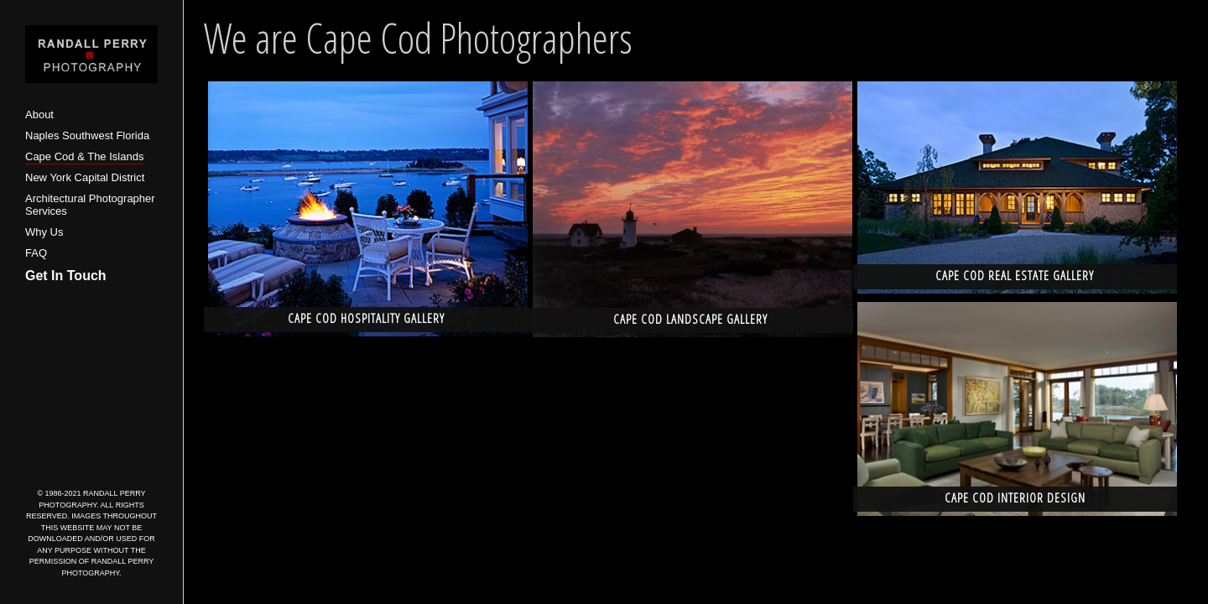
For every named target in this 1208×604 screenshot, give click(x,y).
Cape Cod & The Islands (84, 156)
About (39, 114)
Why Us (44, 232)
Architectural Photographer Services (90, 205)
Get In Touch (66, 275)
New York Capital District (84, 177)
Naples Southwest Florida (87, 135)
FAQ (36, 253)
